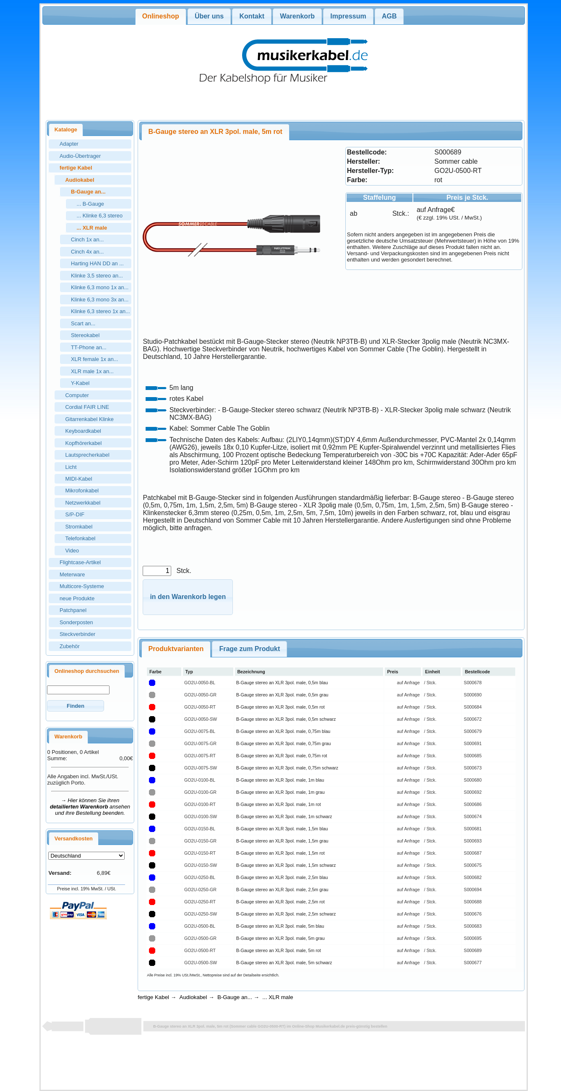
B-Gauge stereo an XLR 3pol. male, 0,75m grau (283, 743)
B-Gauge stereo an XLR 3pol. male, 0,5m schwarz (286, 719)
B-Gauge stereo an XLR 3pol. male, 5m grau (280, 938)
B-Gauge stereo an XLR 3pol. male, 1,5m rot (280, 853)
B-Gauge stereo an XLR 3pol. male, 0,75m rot (281, 755)
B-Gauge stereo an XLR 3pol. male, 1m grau (280, 792)
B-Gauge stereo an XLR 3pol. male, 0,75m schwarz (287, 767)
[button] (75, 706)
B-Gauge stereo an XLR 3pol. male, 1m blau (280, 779)
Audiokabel (193, 997)
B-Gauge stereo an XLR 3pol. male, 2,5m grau (282, 889)
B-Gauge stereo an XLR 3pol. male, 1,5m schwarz (286, 865)
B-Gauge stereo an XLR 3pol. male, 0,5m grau (282, 694)
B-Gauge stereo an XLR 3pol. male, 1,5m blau (282, 828)
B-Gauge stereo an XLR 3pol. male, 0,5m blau (282, 682)
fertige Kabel (153, 997)
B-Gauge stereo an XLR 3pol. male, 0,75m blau (283, 731)
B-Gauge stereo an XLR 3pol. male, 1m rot (278, 804)
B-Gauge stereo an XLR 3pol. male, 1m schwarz (284, 816)
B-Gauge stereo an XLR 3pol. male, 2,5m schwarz (286, 913)
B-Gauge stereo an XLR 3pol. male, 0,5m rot (280, 706)
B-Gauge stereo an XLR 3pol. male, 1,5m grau (282, 840)
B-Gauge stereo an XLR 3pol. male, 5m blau (280, 926)
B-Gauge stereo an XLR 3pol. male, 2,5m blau (282, 877)
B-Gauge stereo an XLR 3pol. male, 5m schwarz (284, 962)
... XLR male (277, 997)
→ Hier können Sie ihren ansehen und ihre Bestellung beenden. (90, 806)
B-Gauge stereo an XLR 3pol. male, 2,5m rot (280, 901)
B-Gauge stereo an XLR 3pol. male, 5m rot (278, 950)
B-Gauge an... (234, 997)
